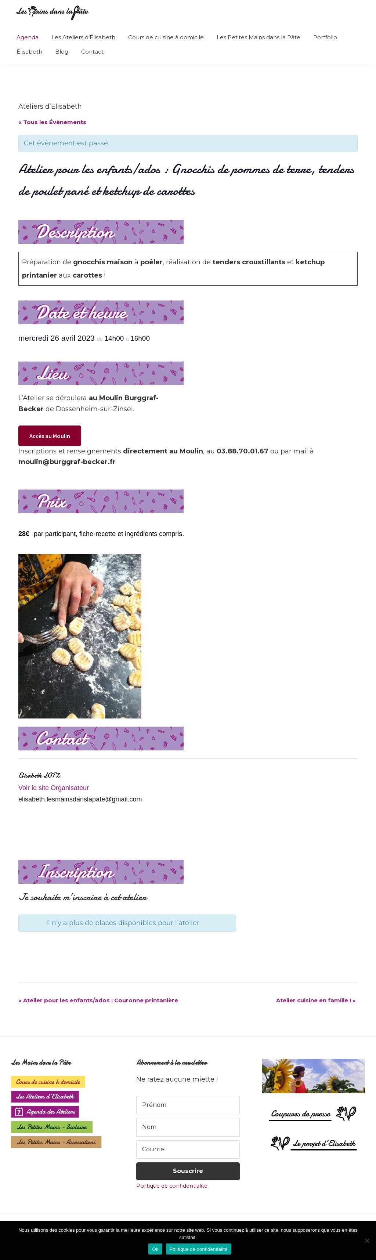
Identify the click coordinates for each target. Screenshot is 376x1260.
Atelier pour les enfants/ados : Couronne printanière (98, 1000)
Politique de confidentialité (171, 1186)
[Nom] (187, 1127)
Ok (155, 1249)
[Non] (366, 1240)
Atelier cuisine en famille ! (316, 1000)
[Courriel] (187, 1149)
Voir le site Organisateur (53, 788)
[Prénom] (187, 1105)
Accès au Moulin (49, 435)
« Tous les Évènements (52, 122)
